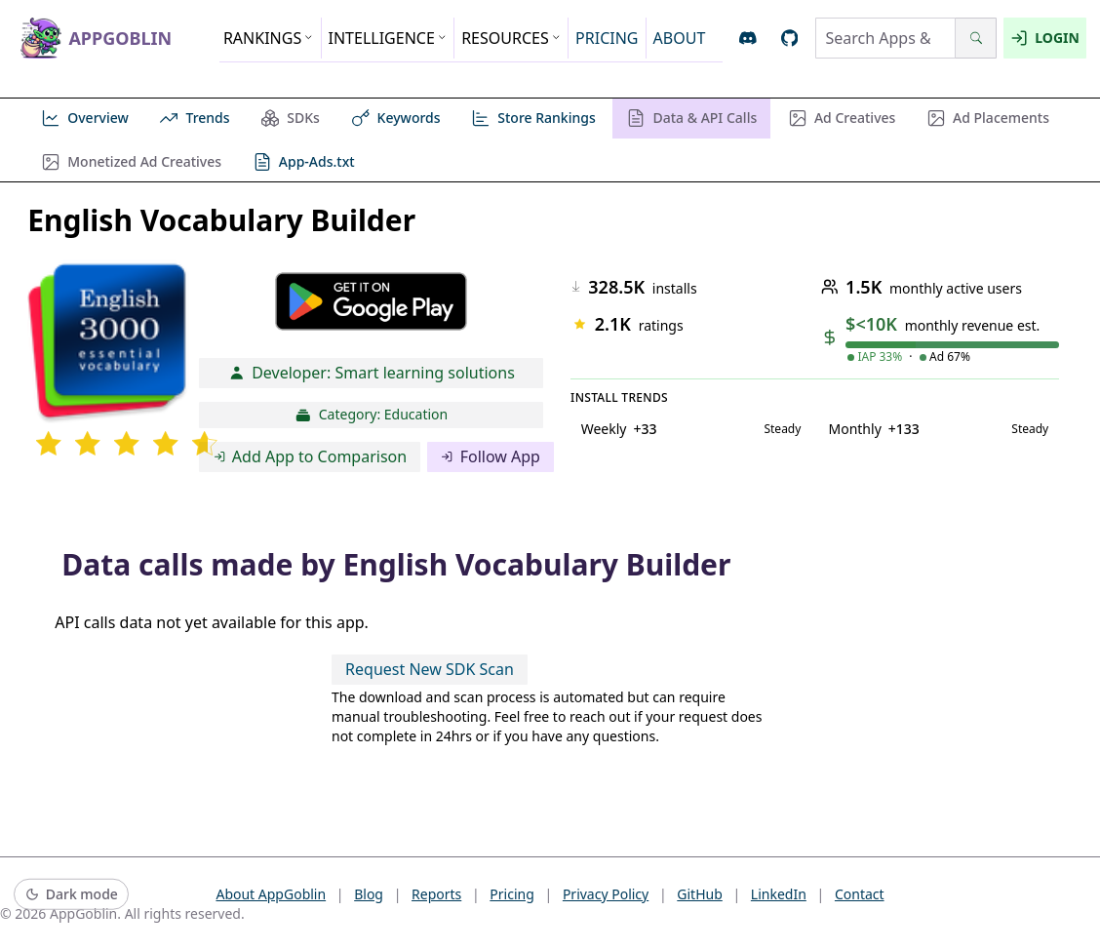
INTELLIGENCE (388, 38)
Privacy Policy (605, 894)
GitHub (700, 894)
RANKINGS (268, 38)
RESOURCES (511, 38)
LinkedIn (778, 894)
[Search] (976, 38)
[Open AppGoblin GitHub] (789, 39)
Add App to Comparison (311, 456)
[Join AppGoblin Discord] (748, 39)
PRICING (606, 38)
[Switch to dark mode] (71, 895)
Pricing (511, 894)
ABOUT (679, 38)
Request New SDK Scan (429, 669)
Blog (368, 894)
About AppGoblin (271, 894)
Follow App (490, 456)
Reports (436, 894)
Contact (859, 894)
